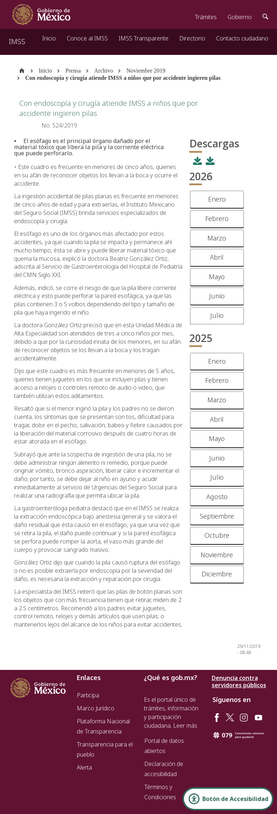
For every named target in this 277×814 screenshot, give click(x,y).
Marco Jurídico (95, 708)
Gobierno (240, 17)
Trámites (206, 17)
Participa (88, 695)
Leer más (185, 725)
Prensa (73, 71)
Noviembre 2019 (145, 71)
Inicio (49, 38)
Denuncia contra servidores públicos (239, 681)
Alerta (84, 767)
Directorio (192, 38)
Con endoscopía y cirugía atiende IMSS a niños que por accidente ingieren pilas (123, 78)
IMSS (17, 41)
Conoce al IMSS (87, 38)
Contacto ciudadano (242, 38)
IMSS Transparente (143, 38)
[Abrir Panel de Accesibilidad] (228, 799)
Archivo (103, 71)
